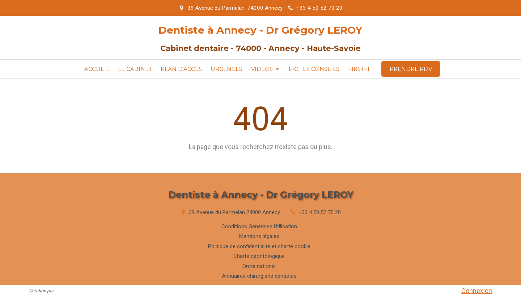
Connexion (476, 290)
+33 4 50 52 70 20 (319, 212)
